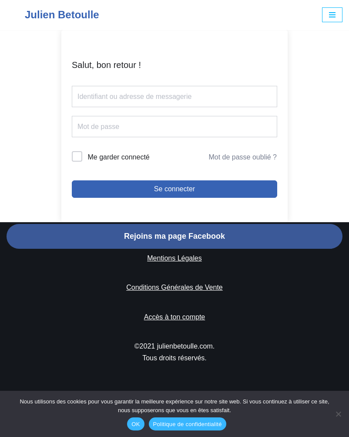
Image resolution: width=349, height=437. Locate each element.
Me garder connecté (118, 157)
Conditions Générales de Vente (174, 287)
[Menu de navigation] (332, 14)
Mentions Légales (174, 258)
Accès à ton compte (174, 317)
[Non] (338, 414)
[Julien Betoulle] (53, 15)
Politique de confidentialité (187, 424)
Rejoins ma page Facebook (174, 236)
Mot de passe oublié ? (242, 157)
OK (135, 424)
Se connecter (174, 189)
